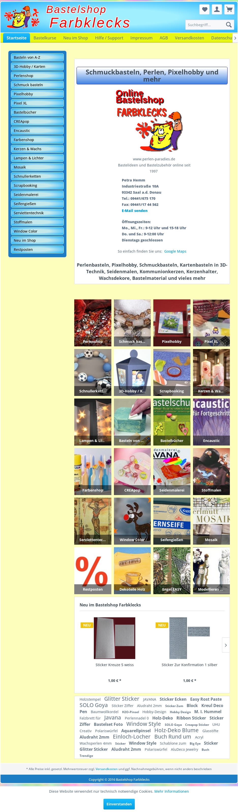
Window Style (144, 723)
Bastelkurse (45, 38)
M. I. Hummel (207, 711)
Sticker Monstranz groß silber (189, 664)
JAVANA (150, 699)
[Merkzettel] (204, 9)
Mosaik (20, 167)
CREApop (21, 121)
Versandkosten (189, 38)
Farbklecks (90, 22)
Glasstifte (210, 730)
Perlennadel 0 (137, 718)
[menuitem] (209, 25)
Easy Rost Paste (206, 699)
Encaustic (22, 130)
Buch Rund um (173, 736)
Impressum (141, 38)
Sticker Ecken (174, 699)
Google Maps (175, 251)
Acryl (199, 737)
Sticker (120, 743)
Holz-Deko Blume (177, 730)
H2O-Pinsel (131, 712)
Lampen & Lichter (29, 158)
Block (193, 705)
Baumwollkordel (105, 711)
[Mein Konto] (217, 9)
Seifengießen (25, 203)
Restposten (23, 249)
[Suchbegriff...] (209, 25)
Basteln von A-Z (27, 57)
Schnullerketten (27, 176)
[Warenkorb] (229, 9)
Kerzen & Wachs (27, 148)
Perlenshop (23, 75)
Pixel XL (20, 103)
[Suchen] (229, 25)
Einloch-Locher (132, 736)
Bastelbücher (25, 112)
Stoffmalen (23, 222)
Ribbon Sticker (191, 718)
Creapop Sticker (197, 725)
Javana (113, 717)
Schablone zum (173, 743)
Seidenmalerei (26, 194)
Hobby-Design (154, 711)
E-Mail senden (134, 210)
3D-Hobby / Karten (29, 66)
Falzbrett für (91, 718)
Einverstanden (119, 804)
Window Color (25, 231)
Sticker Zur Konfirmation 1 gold (114, 664)
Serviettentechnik (29, 212)
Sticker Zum (174, 706)
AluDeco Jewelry (185, 749)
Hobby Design (181, 712)
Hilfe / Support (109, 38)
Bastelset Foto (109, 724)
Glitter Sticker (122, 698)
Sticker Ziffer (123, 705)
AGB (164, 38)
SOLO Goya (94, 705)
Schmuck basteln (28, 84)
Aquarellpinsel (136, 730)
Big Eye (195, 743)
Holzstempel (91, 699)
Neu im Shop (75, 38)
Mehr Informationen (171, 791)
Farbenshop (24, 139)
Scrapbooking (25, 185)
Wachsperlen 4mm (96, 743)
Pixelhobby (23, 93)
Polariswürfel (107, 730)
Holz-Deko (163, 718)
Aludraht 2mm (150, 705)
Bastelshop (76, 9)
